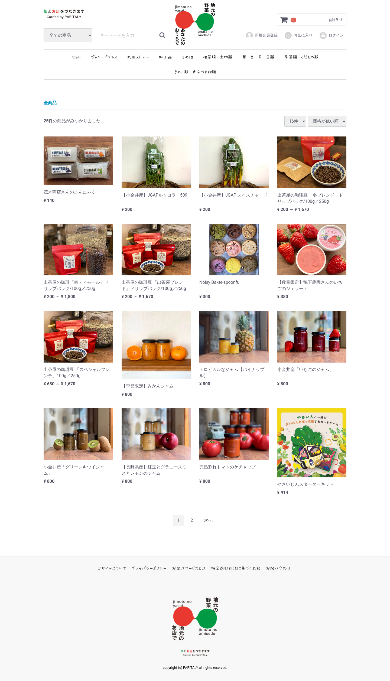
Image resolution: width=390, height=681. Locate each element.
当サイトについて (111, 568)
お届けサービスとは (189, 568)
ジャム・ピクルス (104, 57)
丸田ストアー (138, 57)
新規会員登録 (261, 35)
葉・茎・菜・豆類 (258, 57)
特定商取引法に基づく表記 (236, 568)
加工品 (165, 57)
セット (76, 57)
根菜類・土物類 (217, 57)
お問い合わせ (278, 568)
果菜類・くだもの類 (301, 57)
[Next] (208, 520)
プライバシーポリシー (149, 568)
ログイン (331, 35)
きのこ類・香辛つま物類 (195, 72)
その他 (187, 57)
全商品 (50, 102)
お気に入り (298, 35)
